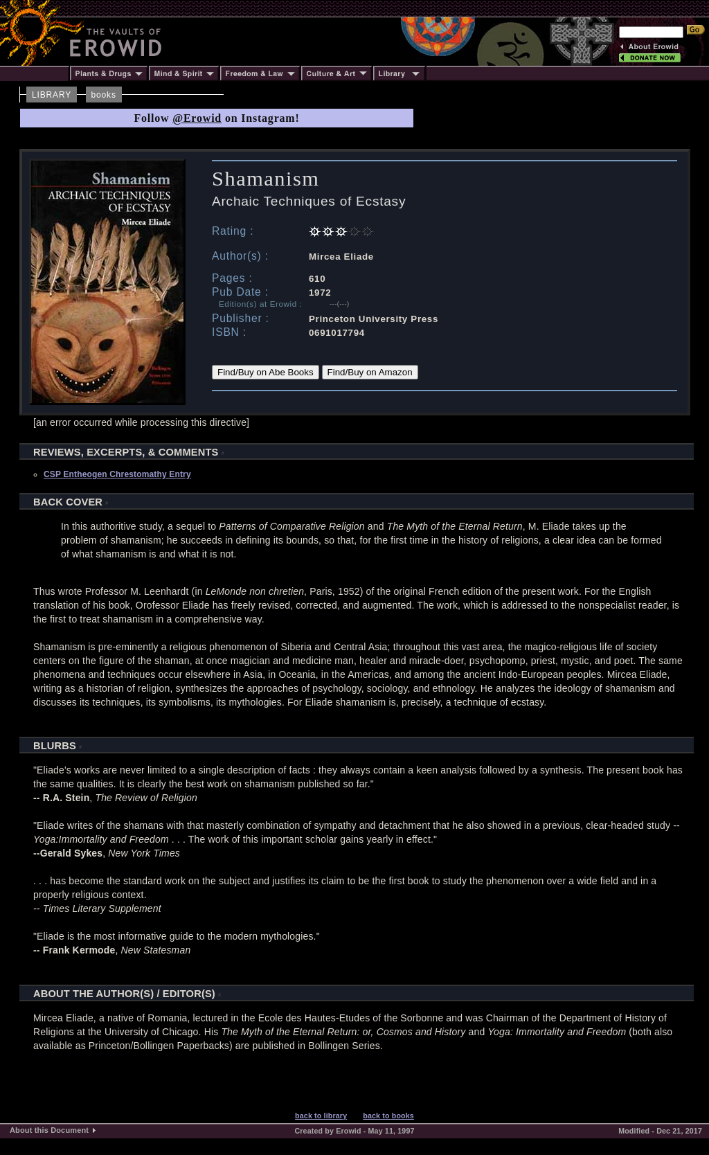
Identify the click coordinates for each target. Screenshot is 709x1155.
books (103, 95)
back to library (321, 1115)
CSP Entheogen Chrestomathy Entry (117, 474)
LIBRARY (51, 95)
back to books (388, 1115)
